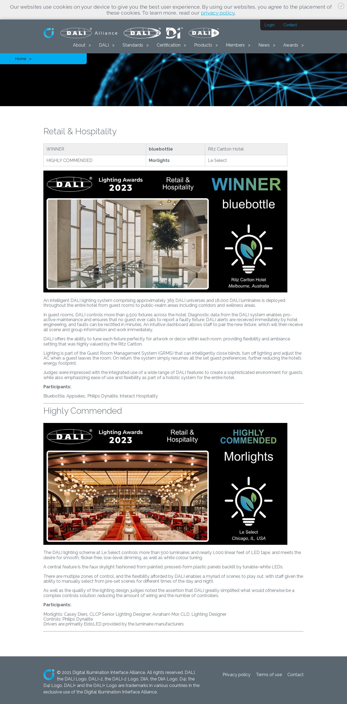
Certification (169, 45)
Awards (290, 45)
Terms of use (269, 674)
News (264, 45)
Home (20, 59)
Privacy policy (236, 674)
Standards (133, 45)
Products (203, 45)
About (79, 45)
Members (235, 45)
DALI (104, 45)
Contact (290, 25)
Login (270, 25)
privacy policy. (218, 13)
